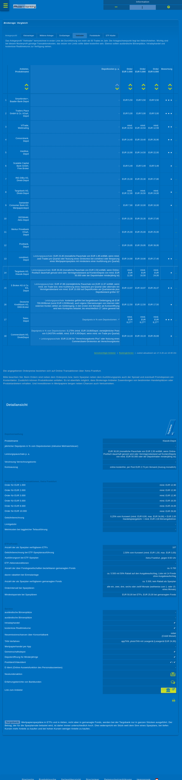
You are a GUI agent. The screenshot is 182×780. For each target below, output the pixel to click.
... (176, 103)
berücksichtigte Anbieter (104, 360)
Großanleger (65, 37)
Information (142, 3)
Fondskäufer (96, 37)
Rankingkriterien (125, 360)
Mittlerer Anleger (47, 37)
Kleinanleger (29, 37)
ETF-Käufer (113, 37)
